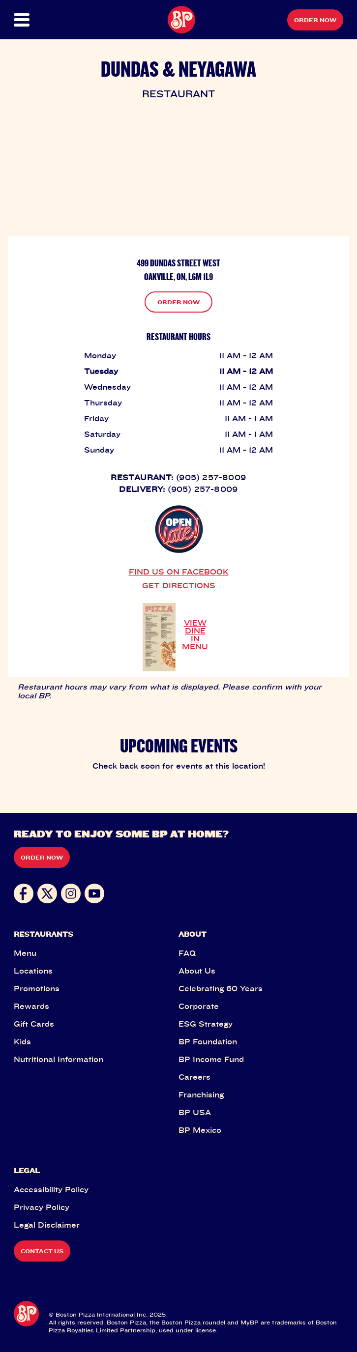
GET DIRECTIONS (178, 585)
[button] (30, 20)
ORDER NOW (178, 302)
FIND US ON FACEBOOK (179, 571)
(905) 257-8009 (211, 477)
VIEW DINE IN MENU (195, 634)
